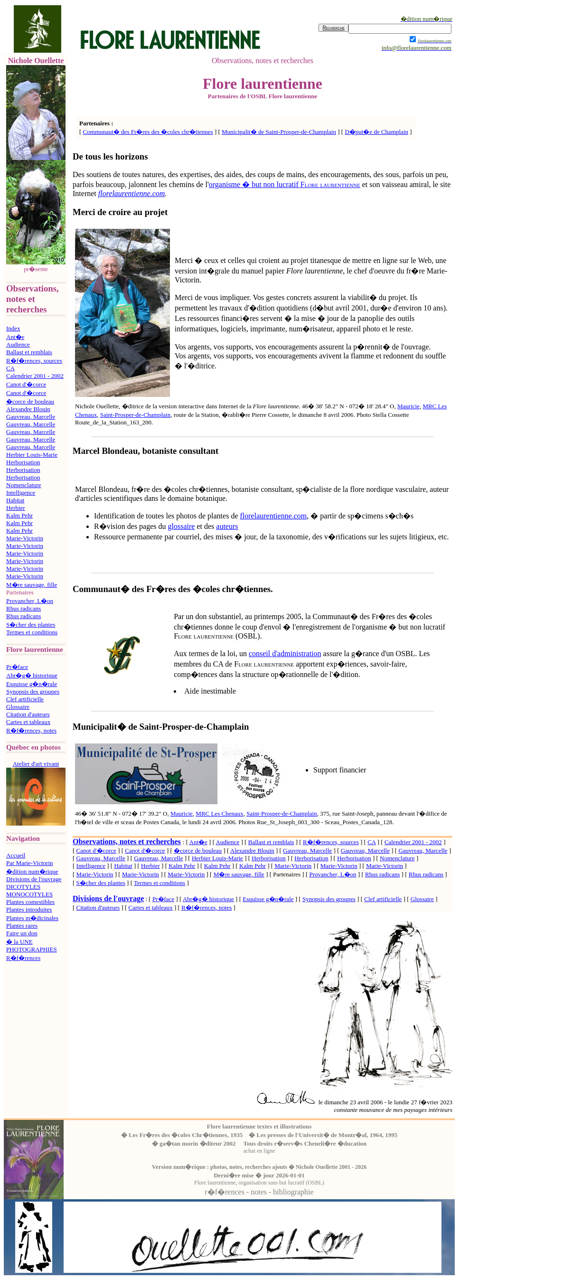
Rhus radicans (23, 608)
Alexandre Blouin (28, 409)
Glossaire (17, 706)
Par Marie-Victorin (29, 862)
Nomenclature (23, 485)
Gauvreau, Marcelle (30, 416)
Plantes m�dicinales (32, 918)
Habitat (15, 500)
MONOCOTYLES (29, 894)
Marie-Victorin (24, 538)
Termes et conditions (31, 632)
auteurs (227, 526)
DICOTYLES (23, 886)
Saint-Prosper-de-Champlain (135, 414)
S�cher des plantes (30, 624)
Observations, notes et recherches (127, 841)
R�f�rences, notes (31, 730)
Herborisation (23, 462)
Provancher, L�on (29, 600)
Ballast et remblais (29, 352)
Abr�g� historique (31, 675)
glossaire (181, 526)
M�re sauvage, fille (31, 584)
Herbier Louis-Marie (31, 454)
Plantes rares (22, 925)
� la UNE (19, 941)
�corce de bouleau (30, 401)
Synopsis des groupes (32, 691)
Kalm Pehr (19, 515)
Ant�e (15, 336)
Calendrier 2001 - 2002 (35, 375)
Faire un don (22, 933)
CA (10, 368)
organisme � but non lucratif (284, 184)
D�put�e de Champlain (376, 131)
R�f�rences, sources (34, 360)
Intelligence (20, 492)
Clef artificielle (25, 699)
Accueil (15, 855)
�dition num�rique (32, 871)
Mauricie (408, 406)
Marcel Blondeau (105, 451)
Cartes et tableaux (28, 721)
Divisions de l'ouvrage (33, 879)
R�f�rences (23, 957)
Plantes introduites (29, 909)
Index (13, 328)
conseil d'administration (285, 653)
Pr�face (17, 666)
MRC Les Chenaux (219, 813)
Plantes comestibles (30, 901)
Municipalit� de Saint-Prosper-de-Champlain (279, 131)
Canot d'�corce (26, 384)
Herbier (15, 507)
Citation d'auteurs (28, 714)
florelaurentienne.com (273, 516)
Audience (18, 344)
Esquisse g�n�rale (31, 683)
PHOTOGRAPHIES (31, 949)
